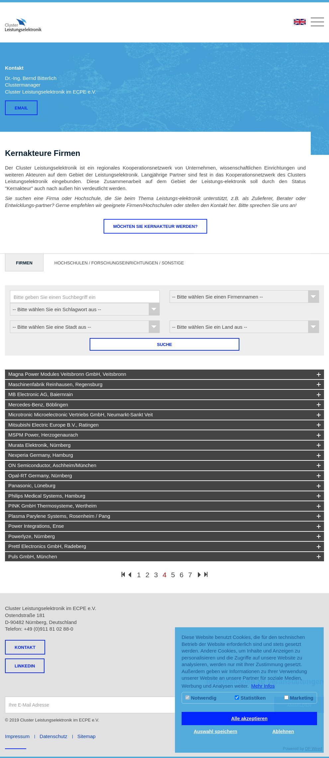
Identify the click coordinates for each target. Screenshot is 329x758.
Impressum (17, 736)
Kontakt (25, 647)
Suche (164, 344)
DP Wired (313, 748)
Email (21, 107)
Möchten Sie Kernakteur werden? (155, 226)
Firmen (24, 262)
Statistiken (250, 698)
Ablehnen (283, 731)
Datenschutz (53, 736)
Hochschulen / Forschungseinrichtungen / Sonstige (119, 262)
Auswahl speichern (215, 731)
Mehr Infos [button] (263, 686)
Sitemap (86, 736)
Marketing (298, 698)
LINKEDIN (25, 665)
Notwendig (200, 698)
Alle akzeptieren (249, 718)
